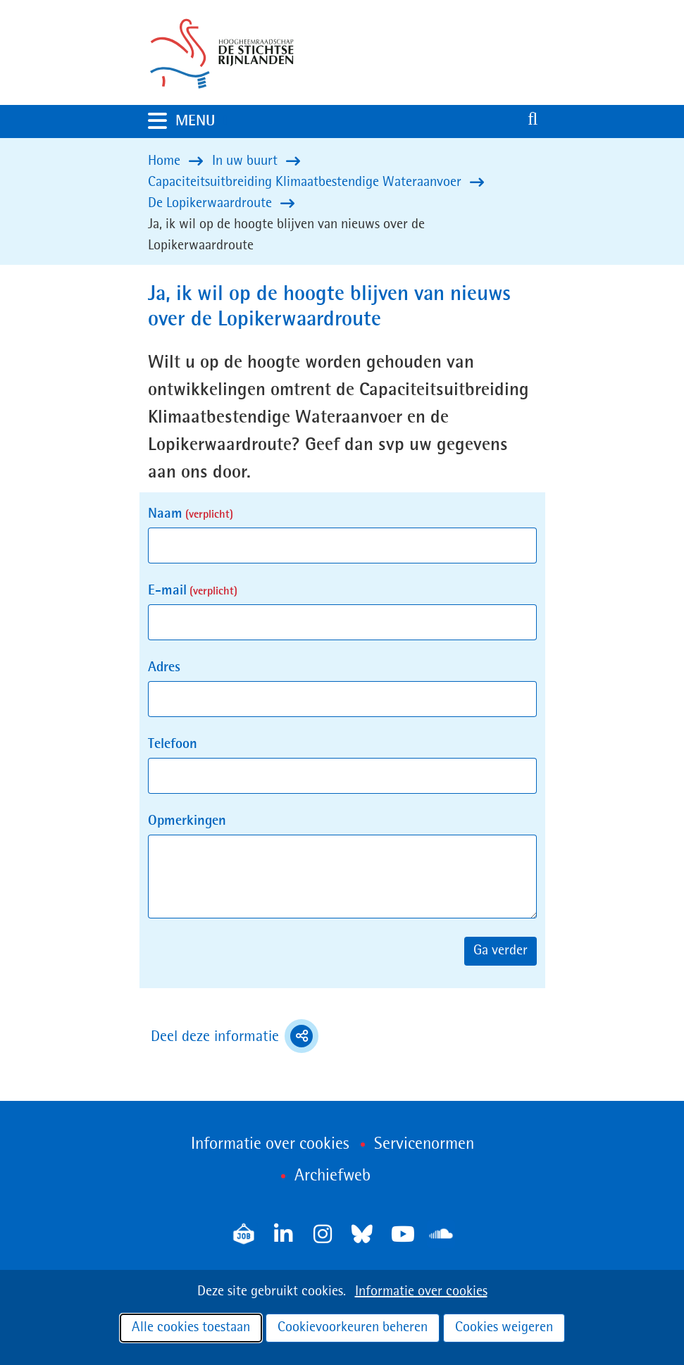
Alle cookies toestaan (191, 1328)
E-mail (192, 591)
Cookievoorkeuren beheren (353, 1328)
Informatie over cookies (421, 1292)
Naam (190, 514)
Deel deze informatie (234, 1036)
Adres (164, 668)
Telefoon (172, 744)
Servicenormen (424, 1144)
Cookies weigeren (504, 1328)
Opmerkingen (187, 821)
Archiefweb (332, 1176)
